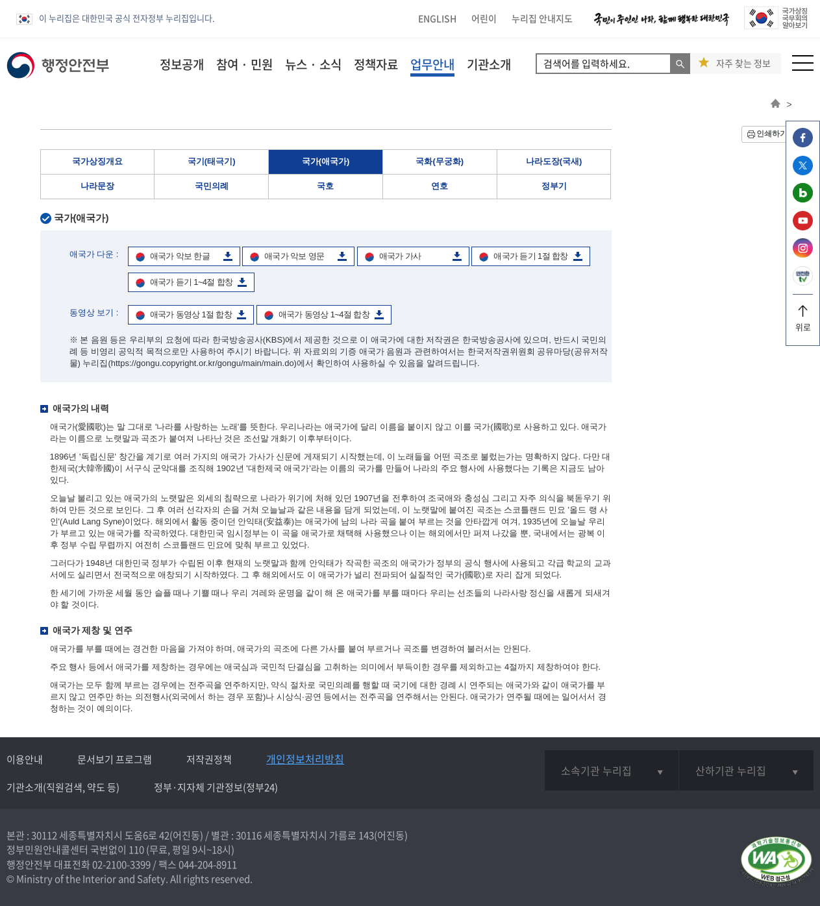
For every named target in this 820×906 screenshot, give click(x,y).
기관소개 (489, 64)
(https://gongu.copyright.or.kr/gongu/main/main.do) (202, 363)
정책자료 (376, 64)
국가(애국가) (326, 161)
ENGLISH (437, 18)
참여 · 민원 (244, 64)
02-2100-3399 (121, 864)
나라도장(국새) (554, 161)
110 (136, 849)
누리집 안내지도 (542, 18)
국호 (325, 186)
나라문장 (97, 186)
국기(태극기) (212, 161)
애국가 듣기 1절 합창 (530, 256)
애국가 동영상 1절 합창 (191, 314)
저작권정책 (209, 759)
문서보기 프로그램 (114, 759)
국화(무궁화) (440, 161)
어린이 (484, 18)
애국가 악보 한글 (180, 256)
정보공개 (182, 64)
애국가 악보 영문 (294, 256)
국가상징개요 (97, 161)
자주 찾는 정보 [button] (743, 63)
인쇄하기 (772, 133)
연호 (439, 186)
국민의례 (212, 186)
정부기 (554, 186)
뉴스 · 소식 (313, 64)
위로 (803, 322)
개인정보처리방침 (305, 758)
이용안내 (24, 759)
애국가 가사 (400, 256)
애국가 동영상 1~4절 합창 (324, 314)
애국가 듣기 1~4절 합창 (191, 282)
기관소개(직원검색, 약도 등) (62, 787)
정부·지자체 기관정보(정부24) (216, 787)
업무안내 (432, 64)
